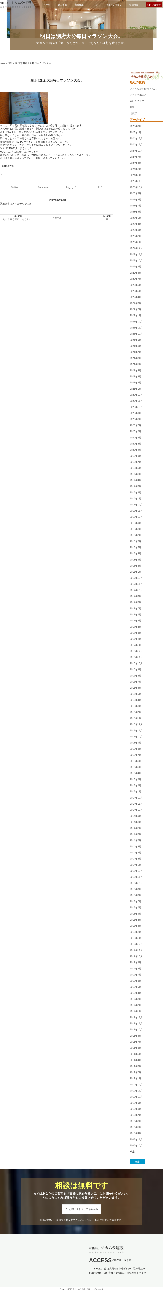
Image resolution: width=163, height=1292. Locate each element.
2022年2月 (135, 309)
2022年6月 (135, 285)
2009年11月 (136, 1139)
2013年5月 (135, 913)
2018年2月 (135, 565)
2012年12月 (136, 944)
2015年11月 (136, 730)
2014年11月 (136, 803)
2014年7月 (135, 828)
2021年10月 (136, 334)
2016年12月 (136, 651)
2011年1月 (135, 1078)
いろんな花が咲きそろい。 (144, 89)
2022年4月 (135, 297)
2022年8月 (135, 272)
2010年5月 (135, 1127)
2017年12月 (136, 578)
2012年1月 (135, 1011)
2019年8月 (135, 456)
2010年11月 (136, 1090)
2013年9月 (135, 889)
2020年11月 (136, 401)
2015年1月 (135, 791)
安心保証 (79, 4)
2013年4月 (135, 919)
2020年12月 (136, 395)
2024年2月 (135, 169)
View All (56, 217)
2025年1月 (135, 132)
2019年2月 (135, 492)
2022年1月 (135, 315)
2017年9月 (135, 596)
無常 (132, 107)
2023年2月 (135, 236)
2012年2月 (135, 1005)
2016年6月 (135, 687)
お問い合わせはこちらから (83, 1209)
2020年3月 (135, 449)
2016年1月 (135, 718)
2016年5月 (135, 694)
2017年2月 (135, 639)
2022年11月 (136, 254)
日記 (10, 63)
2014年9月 (135, 816)
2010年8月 (135, 1109)
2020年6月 (135, 431)
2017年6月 (135, 614)
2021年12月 (136, 321)
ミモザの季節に (138, 95)
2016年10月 (136, 663)
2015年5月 (135, 767)
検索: (132, 1151)
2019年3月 (135, 486)
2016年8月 (135, 675)
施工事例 (62, 4)
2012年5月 (135, 987)
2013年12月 (136, 871)
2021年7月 (135, 352)
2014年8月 (135, 822)
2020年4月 (135, 443)
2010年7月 (135, 1115)
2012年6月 (135, 981)
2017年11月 (136, 584)
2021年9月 (135, 340)
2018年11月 (136, 511)
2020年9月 (135, 413)
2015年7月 (135, 755)
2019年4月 (135, 480)
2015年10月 (136, 736)
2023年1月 (135, 242)
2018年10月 (136, 517)
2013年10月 (136, 883)
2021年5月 (135, 364)
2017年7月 (135, 608)
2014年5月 (135, 840)
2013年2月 (135, 932)
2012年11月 (136, 950)
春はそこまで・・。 (141, 101)
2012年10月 (136, 956)
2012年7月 (135, 974)
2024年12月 (136, 138)
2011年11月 (136, 1023)
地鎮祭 (133, 113)
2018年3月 (135, 559)
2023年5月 (135, 218)
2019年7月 (135, 462)
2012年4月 (135, 993)
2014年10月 (136, 810)
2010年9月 (135, 1103)
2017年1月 (135, 645)
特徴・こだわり (113, 4)
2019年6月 (135, 468)
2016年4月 (135, 700)
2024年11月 (136, 144)
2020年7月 (135, 425)
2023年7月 (135, 205)
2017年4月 (135, 627)
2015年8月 (135, 749)
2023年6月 (135, 211)
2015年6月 (135, 761)
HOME (46, 4)
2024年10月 (136, 150)
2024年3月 (135, 163)
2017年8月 (135, 602)
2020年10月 (136, 407)
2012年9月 (135, 962)
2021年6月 (135, 358)
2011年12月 (136, 1017)
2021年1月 (135, 388)
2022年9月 (135, 266)
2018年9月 (135, 523)
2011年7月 (135, 1041)
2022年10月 (136, 260)
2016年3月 (135, 706)
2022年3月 (135, 303)
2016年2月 (135, 712)
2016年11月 (136, 657)
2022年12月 (136, 248)
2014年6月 (135, 834)
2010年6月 (135, 1121)
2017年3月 (135, 633)
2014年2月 (135, 858)
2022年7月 (135, 279)
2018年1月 (135, 572)
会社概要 (133, 4)
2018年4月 (135, 553)
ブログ (94, 4)
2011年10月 (136, 1029)
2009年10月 (136, 1145)
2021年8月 (135, 346)
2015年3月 (135, 779)
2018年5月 (135, 547)
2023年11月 (136, 181)
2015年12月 (136, 724)
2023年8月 (135, 199)
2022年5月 (135, 291)
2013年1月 (135, 938)
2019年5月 (135, 474)
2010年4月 (135, 1133)
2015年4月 (135, 773)
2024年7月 (135, 156)
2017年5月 (135, 620)
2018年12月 (136, 504)
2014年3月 (135, 852)
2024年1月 (135, 175)
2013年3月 (135, 925)
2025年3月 (135, 126)
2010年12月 (136, 1084)
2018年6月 (135, 541)
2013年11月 (136, 877)
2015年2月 (135, 785)
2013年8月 (135, 895)
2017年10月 (136, 590)
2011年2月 (135, 1072)
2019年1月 (135, 498)
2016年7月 (135, 681)
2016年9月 (135, 669)
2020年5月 (135, 437)
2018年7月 (135, 535)
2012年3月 (135, 999)
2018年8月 (135, 529)
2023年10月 (136, 187)
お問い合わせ (154, 4)
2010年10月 (136, 1097)
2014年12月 (136, 797)
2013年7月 (135, 901)
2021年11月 (136, 327)
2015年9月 (135, 743)
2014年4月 (135, 846)
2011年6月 (135, 1048)
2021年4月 (135, 370)
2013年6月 (135, 907)
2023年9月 (135, 193)
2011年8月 (135, 1035)
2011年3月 (135, 1066)
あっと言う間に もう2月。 (18, 219)
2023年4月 (135, 224)
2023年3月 (135, 230)
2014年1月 (135, 865)
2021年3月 (135, 376)
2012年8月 (135, 968)
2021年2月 (135, 382)
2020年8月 (135, 419)
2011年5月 (135, 1054)
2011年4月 (135, 1060)
